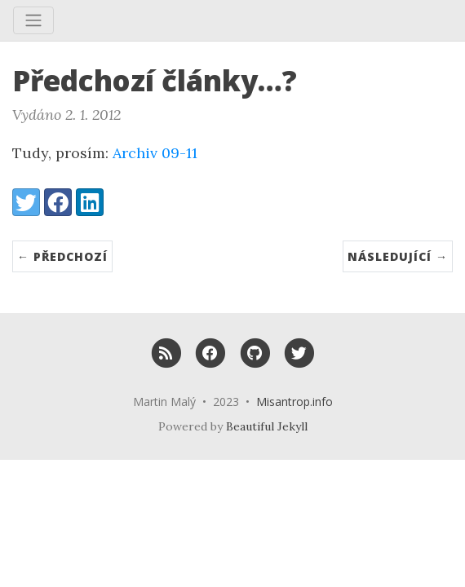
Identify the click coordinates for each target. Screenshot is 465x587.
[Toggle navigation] (33, 20)
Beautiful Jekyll (267, 426)
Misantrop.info (294, 401)
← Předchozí (62, 256)
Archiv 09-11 (155, 152)
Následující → (398, 256)
